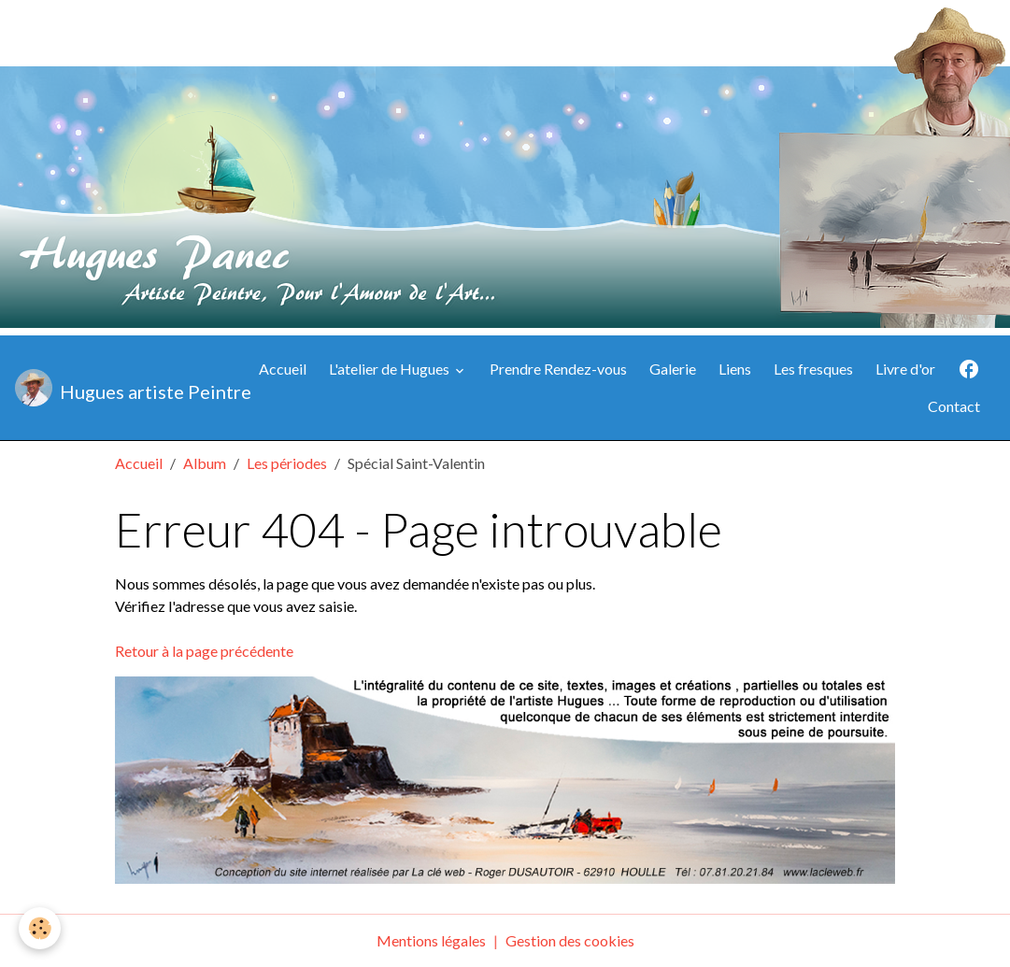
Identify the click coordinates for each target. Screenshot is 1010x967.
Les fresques (813, 368)
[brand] (123, 387)
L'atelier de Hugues (390, 368)
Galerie (672, 368)
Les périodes (287, 463)
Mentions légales (431, 940)
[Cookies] (40, 928)
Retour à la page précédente (204, 651)
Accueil (282, 368)
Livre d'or (905, 368)
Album (204, 463)
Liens (734, 368)
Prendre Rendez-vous (558, 368)
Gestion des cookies (569, 940)
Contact (954, 406)
